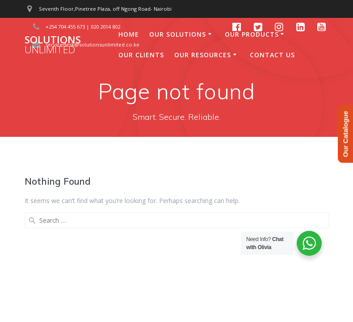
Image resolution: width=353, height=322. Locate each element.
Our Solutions (177, 34)
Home (128, 34)
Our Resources (202, 55)
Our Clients (141, 55)
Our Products (252, 34)
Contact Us (272, 55)
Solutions (53, 45)
